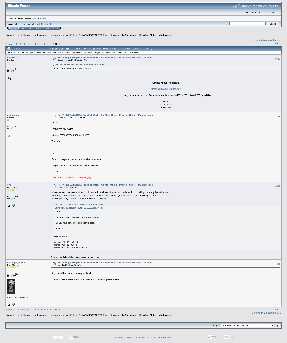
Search (30, 28)
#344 (277, 264)
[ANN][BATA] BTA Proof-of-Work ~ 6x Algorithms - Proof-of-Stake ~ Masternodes (127, 35)
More (55, 28)
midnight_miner (16, 262)
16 (50, 44)
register (43, 18)
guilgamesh (13, 115)
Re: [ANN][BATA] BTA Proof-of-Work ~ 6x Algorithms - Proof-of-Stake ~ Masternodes (105, 57)
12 (38, 44)
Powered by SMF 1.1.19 (126, 337)
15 (47, 44)
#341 (277, 59)
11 (35, 44)
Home (13, 28)
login (34, 18)
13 (41, 44)
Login (38, 28)
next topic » (274, 40)
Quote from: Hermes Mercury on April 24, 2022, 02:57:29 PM (79, 65)
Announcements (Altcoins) (66, 35)
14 (43, 44)
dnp (9, 184)
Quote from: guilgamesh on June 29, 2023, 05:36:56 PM (79, 208)
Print (277, 44)
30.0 (41, 24)
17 (52, 44)
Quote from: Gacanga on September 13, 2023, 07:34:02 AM (78, 204)
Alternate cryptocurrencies (36, 35)
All (60, 44)
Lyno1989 (12, 57)
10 (32, 44)
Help (22, 28)
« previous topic (259, 40)
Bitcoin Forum (12, 35)
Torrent (47, 24)
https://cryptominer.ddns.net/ (166, 89)
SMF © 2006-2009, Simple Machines (155, 337)
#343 (277, 186)
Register (47, 28)
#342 (277, 116)
